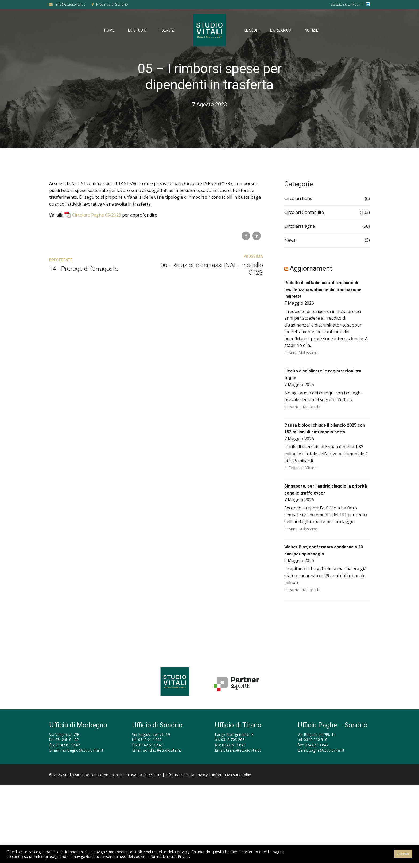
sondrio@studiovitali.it (162, 750)
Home (109, 30)
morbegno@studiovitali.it (81, 750)
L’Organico (280, 30)
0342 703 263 (233, 739)
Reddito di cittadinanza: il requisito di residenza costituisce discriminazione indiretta (323, 289)
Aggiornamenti (312, 268)
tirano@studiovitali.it (243, 750)
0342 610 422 (67, 739)
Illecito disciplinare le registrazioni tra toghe (322, 374)
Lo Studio (137, 30)
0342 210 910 (315, 739)
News (290, 240)
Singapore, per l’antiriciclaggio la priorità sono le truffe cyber (325, 490)
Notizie (311, 30)
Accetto (403, 853)
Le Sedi (250, 30)
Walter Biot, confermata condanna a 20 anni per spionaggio (323, 550)
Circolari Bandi (298, 198)
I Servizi (167, 30)
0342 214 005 (150, 739)
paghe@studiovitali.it (326, 750)
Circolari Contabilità (304, 212)
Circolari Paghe (299, 226)
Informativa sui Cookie (231, 774)
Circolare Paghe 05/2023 (96, 215)
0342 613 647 (68, 744)
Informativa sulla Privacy (186, 774)
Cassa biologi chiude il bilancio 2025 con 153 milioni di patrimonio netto (324, 429)
